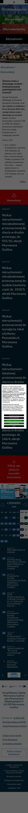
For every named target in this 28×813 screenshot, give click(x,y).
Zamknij (14, 426)
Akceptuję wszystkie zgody (14, 423)
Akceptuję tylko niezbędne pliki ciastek (14, 420)
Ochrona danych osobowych (14, 415)
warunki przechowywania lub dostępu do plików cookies (14, 394)
